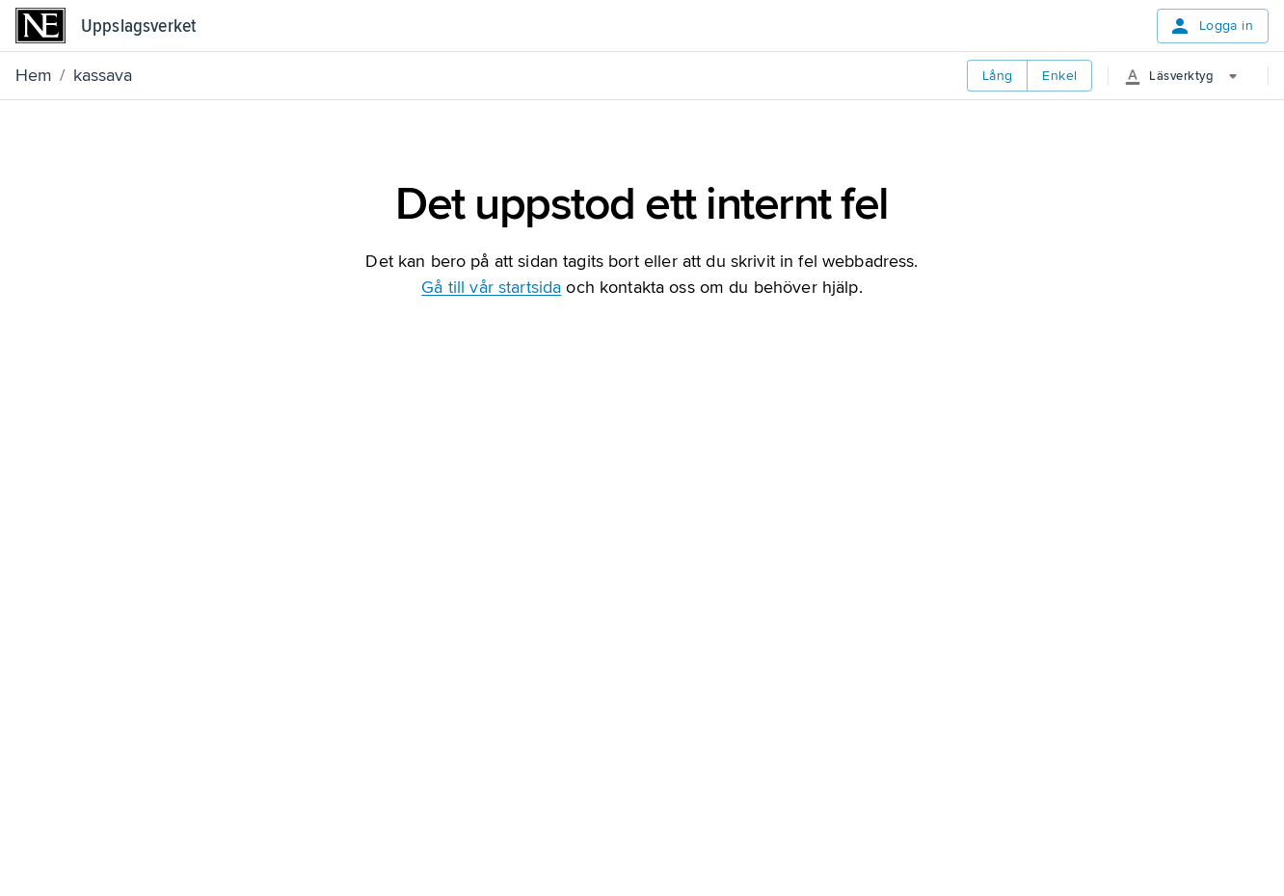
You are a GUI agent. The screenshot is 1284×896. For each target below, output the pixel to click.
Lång (997, 75)
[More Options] (1188, 76)
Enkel (1059, 75)
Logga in (1210, 26)
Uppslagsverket (138, 26)
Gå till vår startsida (491, 287)
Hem (33, 75)
